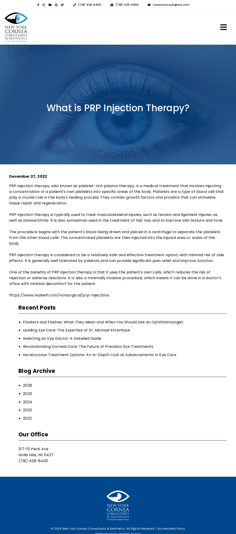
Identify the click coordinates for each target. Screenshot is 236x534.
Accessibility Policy (171, 529)
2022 (27, 418)
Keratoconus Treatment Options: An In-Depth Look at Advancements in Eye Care (99, 354)
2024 (27, 402)
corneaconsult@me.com (171, 4)
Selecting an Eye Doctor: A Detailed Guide (62, 338)
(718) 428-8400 (89, 4)
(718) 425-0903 (127, 4)
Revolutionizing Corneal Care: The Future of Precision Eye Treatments (88, 346)
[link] (38, 4)
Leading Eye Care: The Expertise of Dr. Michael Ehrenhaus (76, 330)
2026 (27, 385)
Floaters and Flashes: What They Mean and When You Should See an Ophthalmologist (103, 322)
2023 (27, 410)
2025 (27, 393)
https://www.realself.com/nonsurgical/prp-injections (59, 295)
